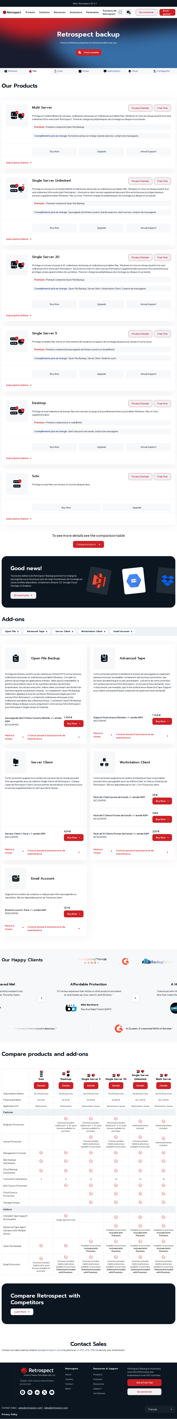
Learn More (22, 1311)
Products (97, 1374)
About (68, 1374)
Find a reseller (88, 52)
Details (41, 1085)
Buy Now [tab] (54, 151)
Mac (33, 71)
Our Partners (99, 1393)
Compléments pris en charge (50, 135)
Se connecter (146, 12)
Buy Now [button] (72, 723)
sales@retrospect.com (49, 1350)
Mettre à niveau (14, 737)
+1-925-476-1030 (86, 1350)
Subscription (111, 71)
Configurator (161, 71)
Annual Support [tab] (148, 151)
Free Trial (162, 108)
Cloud (133, 71)
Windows (10, 71)
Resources (60, 12)
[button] (128, 13)
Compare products (88, 544)
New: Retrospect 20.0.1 (88, 3)
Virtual (83, 71)
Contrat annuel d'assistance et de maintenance (54, 737)
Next (135, 998)
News (68, 1388)
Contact (69, 1384)
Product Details (140, 108)
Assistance (76, 12)
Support (97, 1388)
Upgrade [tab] (101, 151)
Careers (69, 1379)
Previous (41, 998)
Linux (58, 71)
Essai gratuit (167, 12)
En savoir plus (23, 595)
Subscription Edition (19, 162)
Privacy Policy (9, 1414)
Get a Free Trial (144, 1382)
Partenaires (92, 12)
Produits (30, 12)
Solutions (44, 12)
